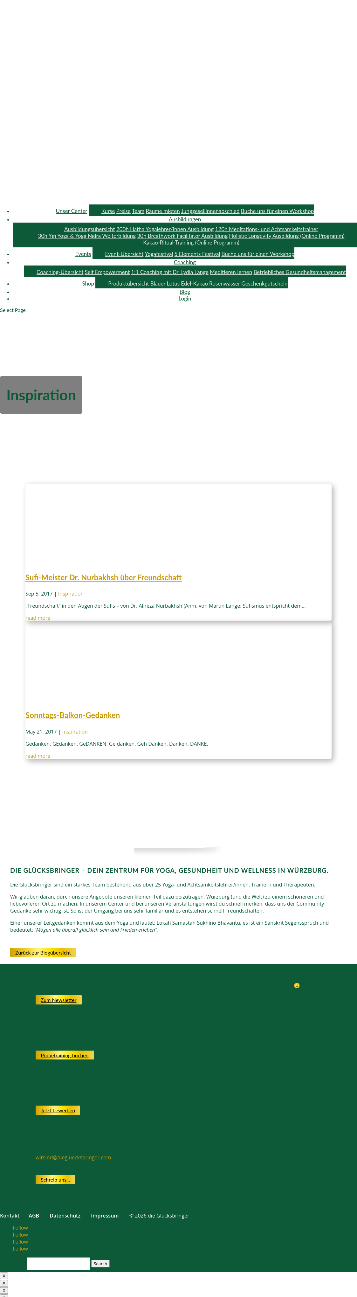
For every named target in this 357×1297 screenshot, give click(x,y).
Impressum (105, 1215)
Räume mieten (163, 211)
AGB (34, 1215)
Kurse (108, 211)
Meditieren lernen (231, 272)
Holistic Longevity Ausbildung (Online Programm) (286, 235)
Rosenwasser (224, 283)
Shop (88, 283)
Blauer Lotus (165, 283)
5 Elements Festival (197, 254)
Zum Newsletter (59, 1000)
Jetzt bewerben (58, 1110)
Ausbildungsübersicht (89, 229)
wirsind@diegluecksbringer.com (73, 1157)
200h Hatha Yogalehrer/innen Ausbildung (165, 229)
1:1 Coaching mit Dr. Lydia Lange (170, 272)
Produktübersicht (128, 283)
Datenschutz (65, 1215)
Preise (123, 211)
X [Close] (4, 1275)
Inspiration (71, 593)
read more (37, 617)
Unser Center (71, 211)
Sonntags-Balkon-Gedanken (72, 715)
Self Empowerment (107, 272)
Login (184, 298)
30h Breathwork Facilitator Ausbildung (182, 235)
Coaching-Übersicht (60, 272)
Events (83, 254)
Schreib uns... (55, 1179)
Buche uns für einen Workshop (277, 211)
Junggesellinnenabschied (210, 211)
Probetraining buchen (65, 1055)
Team (138, 211)
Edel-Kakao (194, 283)
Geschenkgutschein (264, 283)
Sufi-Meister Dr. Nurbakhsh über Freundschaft (103, 577)
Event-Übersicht (124, 254)
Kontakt (10, 1215)
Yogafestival (159, 254)
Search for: (13, 1263)
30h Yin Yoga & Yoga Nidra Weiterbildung (87, 235)
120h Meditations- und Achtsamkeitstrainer (266, 229)
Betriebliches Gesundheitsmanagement (299, 272)
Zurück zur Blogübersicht (43, 952)
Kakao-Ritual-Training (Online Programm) (191, 242)
